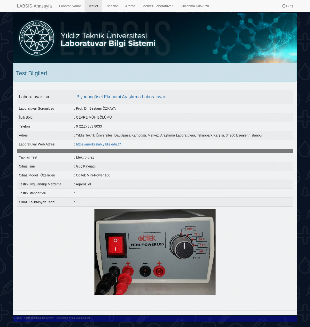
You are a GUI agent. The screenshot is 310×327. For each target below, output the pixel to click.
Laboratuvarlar (70, 6)
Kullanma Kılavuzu (195, 6)
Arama (130, 6)
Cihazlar (112, 6)
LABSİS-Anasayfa (34, 6)
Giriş (287, 6)
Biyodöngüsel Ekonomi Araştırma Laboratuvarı (121, 96)
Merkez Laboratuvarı (157, 6)
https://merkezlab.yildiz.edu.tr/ (98, 144)
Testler (93, 6)
